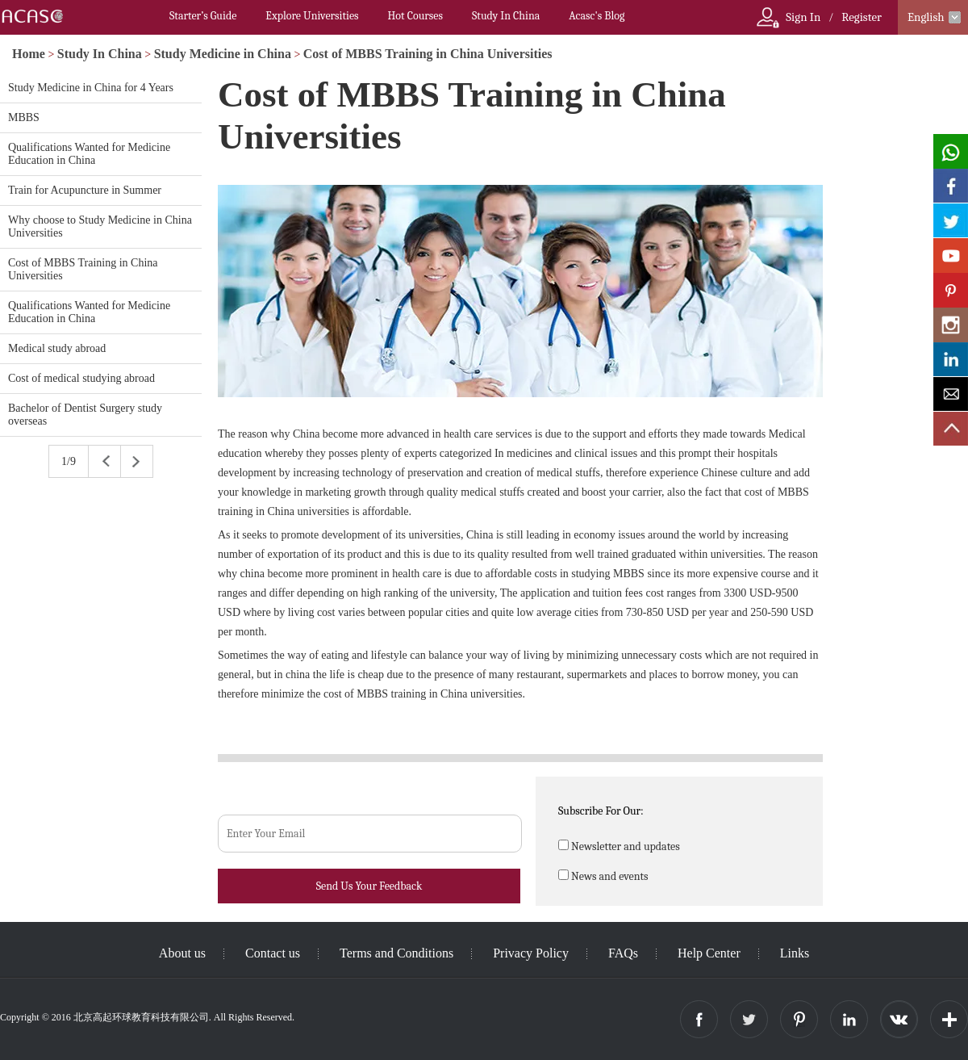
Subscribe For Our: (601, 811)
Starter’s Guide (202, 16)
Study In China (506, 16)
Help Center (709, 953)
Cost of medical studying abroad (81, 378)
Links (794, 953)
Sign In (803, 17)
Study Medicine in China (222, 54)
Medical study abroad (57, 348)
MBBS (24, 117)
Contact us (272, 953)
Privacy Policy (531, 953)
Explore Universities (311, 16)
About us (182, 953)
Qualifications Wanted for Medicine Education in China (89, 153)
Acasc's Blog (596, 16)
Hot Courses (415, 16)
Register (861, 17)
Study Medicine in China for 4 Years (90, 88)
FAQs (623, 953)
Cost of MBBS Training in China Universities (428, 54)
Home (28, 54)
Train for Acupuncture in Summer (84, 190)
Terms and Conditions (396, 953)
